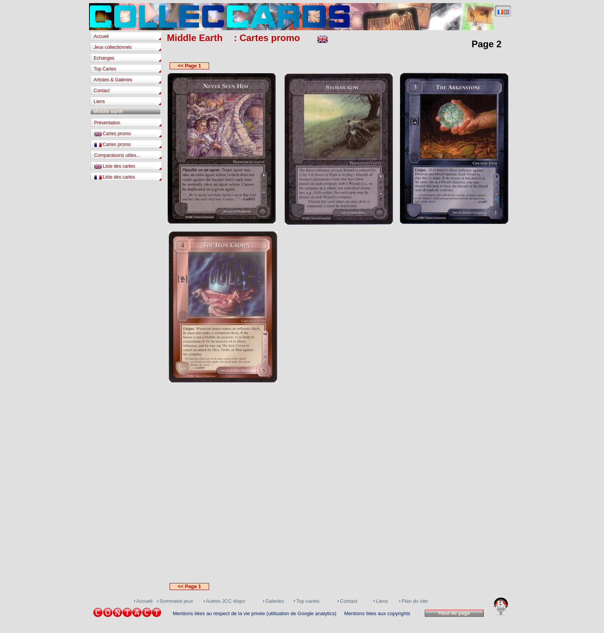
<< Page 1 (189, 66)
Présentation (107, 123)
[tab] (127, 37)
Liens (99, 101)
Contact (102, 90)
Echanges (104, 58)
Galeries (274, 601)
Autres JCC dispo (225, 601)
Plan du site (415, 601)
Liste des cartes (119, 166)
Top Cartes (105, 69)
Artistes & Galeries (113, 80)
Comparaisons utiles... (117, 155)
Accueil (101, 36)
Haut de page (454, 613)
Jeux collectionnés (113, 47)
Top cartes (307, 601)
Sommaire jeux (176, 601)
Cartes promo (117, 133)
